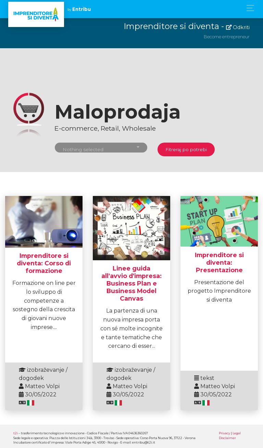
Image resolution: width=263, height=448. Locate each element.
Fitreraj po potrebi (186, 149)
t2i (15, 433)
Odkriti (238, 27)
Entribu (81, 9)
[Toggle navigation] (248, 8)
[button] (101, 148)
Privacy (224, 433)
